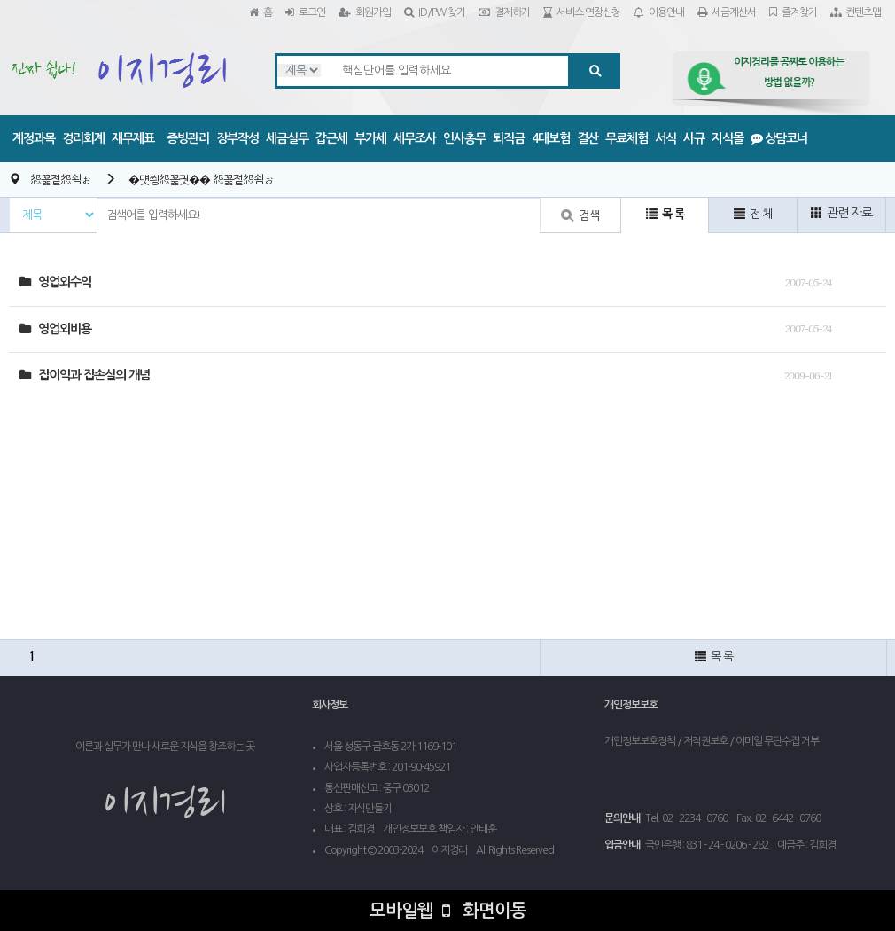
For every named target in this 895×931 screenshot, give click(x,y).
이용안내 (659, 12)
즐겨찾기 (793, 12)
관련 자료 (841, 213)
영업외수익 (55, 282)
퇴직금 (509, 138)
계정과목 (33, 138)
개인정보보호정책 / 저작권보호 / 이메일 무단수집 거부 (711, 741)
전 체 (753, 213)
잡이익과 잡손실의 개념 (84, 375)
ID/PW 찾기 (434, 12)
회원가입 (365, 12)
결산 (587, 138)
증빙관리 (188, 138)
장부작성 (237, 138)
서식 (665, 138)
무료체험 (626, 138)
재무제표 (133, 138)
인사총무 (464, 138)
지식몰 (727, 138)
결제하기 (504, 12)
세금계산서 (726, 12)
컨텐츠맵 (855, 12)
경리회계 (83, 138)
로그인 (305, 12)
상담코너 (779, 138)
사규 (693, 138)
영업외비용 (55, 329)
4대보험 (551, 138)
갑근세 (331, 138)
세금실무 (287, 138)
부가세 (370, 138)
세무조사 (414, 138)
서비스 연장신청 (581, 12)
